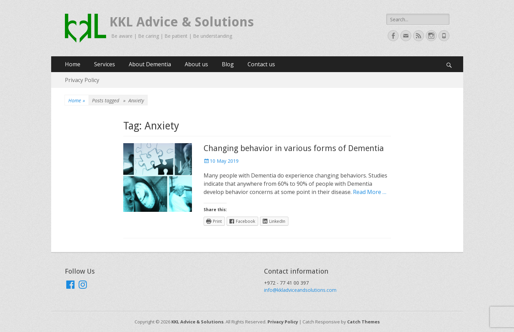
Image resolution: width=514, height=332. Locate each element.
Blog (228, 64)
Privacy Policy (82, 80)
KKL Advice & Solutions (182, 22)
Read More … (369, 192)
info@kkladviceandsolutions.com (300, 290)
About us (196, 64)
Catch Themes (363, 322)
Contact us (261, 64)
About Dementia (150, 64)
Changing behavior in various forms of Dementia (294, 148)
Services (104, 64)
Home (72, 64)
